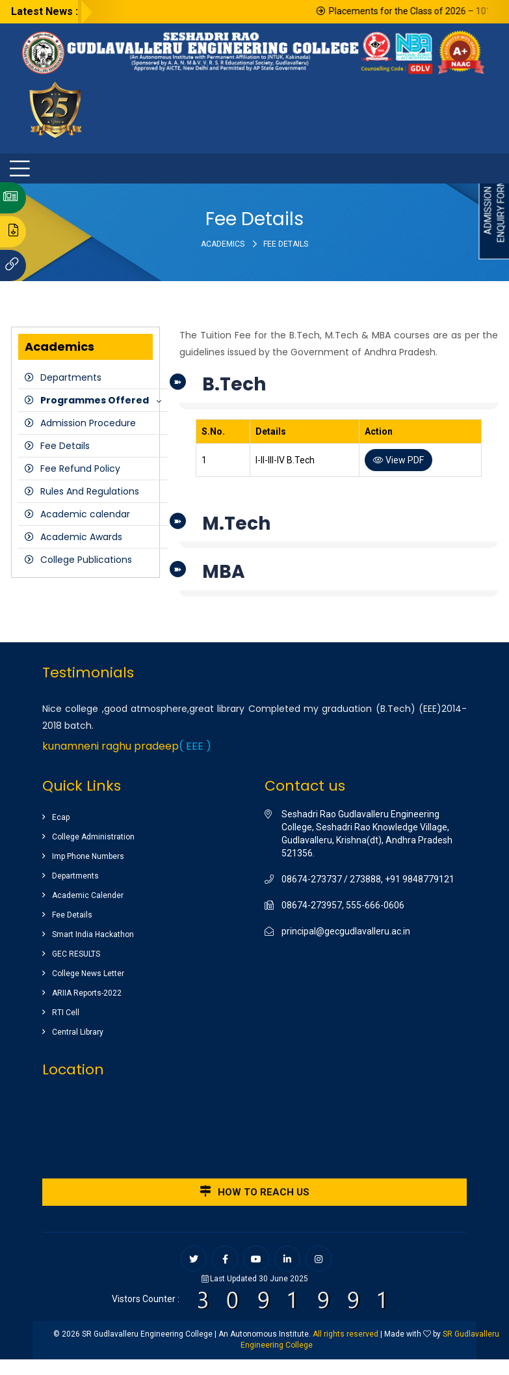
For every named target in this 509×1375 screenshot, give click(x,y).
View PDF (398, 460)
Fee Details (65, 445)
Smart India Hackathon (93, 934)
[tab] (338, 388)
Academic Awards (81, 536)
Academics (222, 244)
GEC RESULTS (76, 954)
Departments (70, 377)
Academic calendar (85, 514)
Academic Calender (88, 895)
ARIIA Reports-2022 (87, 993)
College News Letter (88, 973)
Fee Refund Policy (80, 468)
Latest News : (44, 11)
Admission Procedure (88, 422)
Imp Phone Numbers (88, 856)
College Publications (86, 559)
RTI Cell (65, 1012)
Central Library (77, 1032)
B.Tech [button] (234, 384)
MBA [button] (223, 571)
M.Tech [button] (236, 523)
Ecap (61, 817)
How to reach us (254, 1191)
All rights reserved (345, 1334)
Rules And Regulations (89, 491)
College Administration (93, 836)
